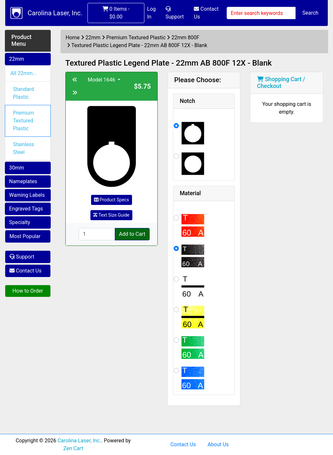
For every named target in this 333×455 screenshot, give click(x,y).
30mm (16, 168)
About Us (218, 444)
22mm (16, 59)
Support (175, 13)
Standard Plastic (23, 93)
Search (310, 13)
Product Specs (111, 199)
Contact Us (206, 13)
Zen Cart (73, 448)
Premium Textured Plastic (23, 121)
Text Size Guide (111, 215)
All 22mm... (23, 73)
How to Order (27, 291)
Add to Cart (132, 234)
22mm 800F (185, 37)
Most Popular (25, 236)
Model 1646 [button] (102, 80)
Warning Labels (27, 195)
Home (73, 37)
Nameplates (23, 181)
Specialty (19, 222)
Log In (151, 13)
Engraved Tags (26, 209)
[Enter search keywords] (261, 13)
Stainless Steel (23, 148)
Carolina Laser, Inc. (55, 13)
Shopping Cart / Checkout (281, 82)
